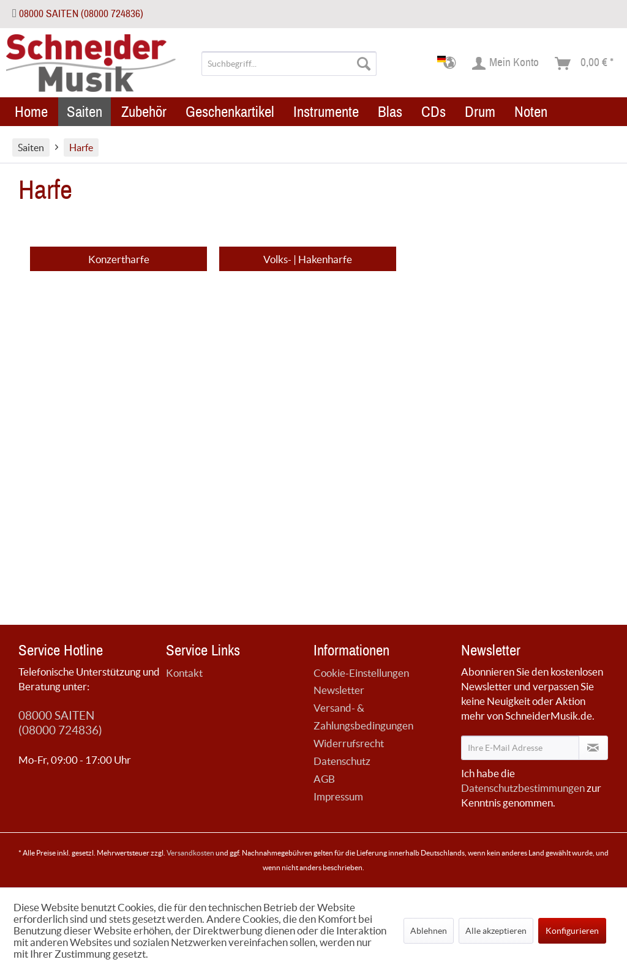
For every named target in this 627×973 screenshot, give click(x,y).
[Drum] (480, 111)
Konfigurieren (572, 931)
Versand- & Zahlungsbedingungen (363, 716)
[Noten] (531, 111)
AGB (324, 779)
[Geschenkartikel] (230, 111)
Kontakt (184, 673)
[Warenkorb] (585, 63)
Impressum (338, 796)
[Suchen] (364, 63)
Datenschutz (342, 761)
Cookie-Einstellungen (361, 673)
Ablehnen (428, 931)
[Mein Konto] (506, 63)
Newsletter (339, 690)
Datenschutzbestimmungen (523, 788)
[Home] (31, 111)
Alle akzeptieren (496, 931)
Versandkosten (190, 853)
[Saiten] (84, 111)
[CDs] (433, 111)
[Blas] (390, 111)
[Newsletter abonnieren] (593, 748)
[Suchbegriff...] (289, 63)
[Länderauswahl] (450, 63)
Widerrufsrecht (349, 743)
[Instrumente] (326, 111)
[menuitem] (289, 63)
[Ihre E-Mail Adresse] (520, 748)
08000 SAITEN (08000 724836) (81, 14)
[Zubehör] (144, 111)
